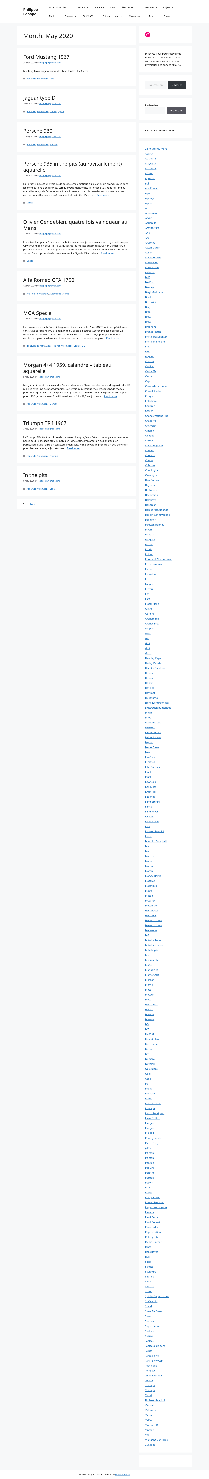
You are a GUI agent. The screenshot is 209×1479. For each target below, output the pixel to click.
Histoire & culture (155, 668)
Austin (149, 252)
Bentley (149, 287)
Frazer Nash (152, 603)
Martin (149, 866)
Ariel (147, 232)
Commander (71, 16)
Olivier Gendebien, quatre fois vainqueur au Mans (75, 224)
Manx (148, 846)
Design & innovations (157, 514)
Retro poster (152, 1237)
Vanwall (149, 1405)
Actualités (150, 168)
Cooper (149, 450)
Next (34, 504)
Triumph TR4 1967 (44, 423)
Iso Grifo (150, 727)
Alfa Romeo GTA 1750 (48, 279)
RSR (147, 1256)
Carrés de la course (156, 386)
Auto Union (151, 262)
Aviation (150, 272)
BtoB (112, 7)
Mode (148, 965)
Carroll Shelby (153, 391)
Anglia (148, 218)
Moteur (149, 994)
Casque (149, 396)
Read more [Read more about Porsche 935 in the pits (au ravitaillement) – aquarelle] (103, 195)
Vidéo (148, 1420)
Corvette (150, 455)
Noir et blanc (152, 1039)
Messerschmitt (153, 920)
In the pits (35, 475)
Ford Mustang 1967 (46, 56)
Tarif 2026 (91, 16)
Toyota (149, 1380)
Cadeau (149, 361)
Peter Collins (152, 1118)
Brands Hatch (153, 331)
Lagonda (150, 796)
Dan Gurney (152, 480)
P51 (147, 1083)
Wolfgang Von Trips (156, 1439)
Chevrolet (150, 425)
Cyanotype (151, 475)
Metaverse (151, 930)
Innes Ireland (153, 722)
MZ (147, 1029)
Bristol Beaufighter (156, 336)
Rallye (148, 1192)
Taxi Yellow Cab (154, 1360)
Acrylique (150, 163)
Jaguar (61, 111)
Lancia (149, 806)
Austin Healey (153, 257)
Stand (148, 1306)
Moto (148, 999)
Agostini (150, 178)
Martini (149, 871)
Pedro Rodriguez (154, 1113)
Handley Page (153, 658)
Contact (171, 16)
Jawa (148, 752)
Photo (55, 16)
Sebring (149, 1276)
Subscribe (177, 85)
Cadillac (149, 366)
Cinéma (149, 430)
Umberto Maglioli (155, 1400)
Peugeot (150, 1123)
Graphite (150, 628)
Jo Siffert (150, 762)
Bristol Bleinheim (155, 341)
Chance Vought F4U (156, 415)
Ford (52, 78)
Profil (148, 1187)
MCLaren (150, 900)
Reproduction (153, 1232)
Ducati (149, 544)
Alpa (147, 193)
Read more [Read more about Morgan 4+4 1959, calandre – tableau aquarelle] (110, 396)
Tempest (150, 1370)
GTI (147, 638)
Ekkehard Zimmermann (158, 559)
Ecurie (148, 549)
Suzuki (149, 1336)
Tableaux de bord (155, 1345)
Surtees (149, 1331)
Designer (150, 519)
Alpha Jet (150, 198)
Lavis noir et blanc (61, 7)
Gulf (147, 643)
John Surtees (152, 767)
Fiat (147, 594)
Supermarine (152, 1326)
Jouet (148, 777)
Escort (148, 569)
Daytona (150, 485)
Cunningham (152, 470)
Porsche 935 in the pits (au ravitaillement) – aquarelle (74, 166)
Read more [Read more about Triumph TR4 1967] (73, 448)
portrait (149, 1177)
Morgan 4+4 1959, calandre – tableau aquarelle (67, 367)
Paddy (148, 1088)
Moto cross (151, 1004)
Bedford (149, 282)
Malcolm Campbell (156, 841)
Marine (149, 861)
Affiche (149, 173)
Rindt (148, 1247)
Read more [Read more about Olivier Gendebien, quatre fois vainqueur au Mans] (107, 253)
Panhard (150, 1093)
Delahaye (150, 500)
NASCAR (150, 1034)
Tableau (149, 1341)
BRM (148, 346)
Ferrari (149, 589)
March (148, 851)
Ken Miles (150, 786)
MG (83, 345)
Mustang (150, 1014)
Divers (30, 202)
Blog (147, 307)
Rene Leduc (151, 1227)
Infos (148, 717)
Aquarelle (99, 7)
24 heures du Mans (36, 345)
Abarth (149, 153)
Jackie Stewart (153, 737)
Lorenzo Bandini (154, 831)
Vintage (149, 1430)
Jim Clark (150, 757)
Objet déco (151, 1068)
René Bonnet (152, 1222)
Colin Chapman (154, 445)
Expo (155, 16)
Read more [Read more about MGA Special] (112, 338)
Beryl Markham (154, 292)
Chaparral (150, 420)
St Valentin (151, 1301)
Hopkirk (149, 683)
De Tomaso (151, 490)
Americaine (151, 213)
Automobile (42, 78)
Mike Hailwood (153, 940)
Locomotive (152, 821)
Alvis (147, 208)
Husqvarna (151, 697)
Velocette (150, 1410)
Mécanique (151, 910)
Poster (149, 1182)
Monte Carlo (152, 974)
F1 (146, 579)
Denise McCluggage (156, 509)
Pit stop (149, 1153)
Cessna (149, 410)
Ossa (148, 1078)
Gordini (149, 613)
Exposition (151, 574)
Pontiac (149, 1162)
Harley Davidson (154, 663)
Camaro (149, 376)
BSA (147, 351)
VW (147, 1435)
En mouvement (154, 564)
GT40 (148, 633)
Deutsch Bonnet (154, 524)
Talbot (148, 1350)
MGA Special (38, 312)
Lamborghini (152, 801)
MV (147, 1024)
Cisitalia (149, 435)
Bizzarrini (150, 302)
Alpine (148, 203)
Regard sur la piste (156, 1207)
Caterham (151, 401)
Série (148, 1281)
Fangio (149, 584)
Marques (152, 7)
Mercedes (150, 915)
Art (58, 345)
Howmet (150, 692)
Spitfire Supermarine (157, 1296)
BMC (148, 312)
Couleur (84, 7)
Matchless (151, 885)
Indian (149, 712)
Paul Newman (153, 1103)
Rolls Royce (151, 1251)
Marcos (149, 856)
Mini (147, 955)
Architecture (152, 227)
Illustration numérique (158, 707)
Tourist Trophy (153, 1375)
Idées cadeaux (131, 7)
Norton (149, 1049)
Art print (150, 242)
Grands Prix (152, 623)
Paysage (150, 1108)
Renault (149, 1212)
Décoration (137, 16)
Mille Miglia (151, 950)
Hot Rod (150, 688)
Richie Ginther (153, 1242)
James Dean (152, 747)
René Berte (151, 1217)
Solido (148, 1291)
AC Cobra (150, 158)
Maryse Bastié (153, 876)
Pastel (148, 1098)
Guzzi (148, 653)
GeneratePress (122, 1474)
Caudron (150, 406)
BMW (148, 316)
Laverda (149, 816)
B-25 (147, 277)
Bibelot (149, 297)
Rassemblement (154, 1202)
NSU (147, 1054)
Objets (169, 7)
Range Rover (152, 1197)
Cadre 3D (150, 371)
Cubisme (150, 465)
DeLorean (150, 504)
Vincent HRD (152, 1425)
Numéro (150, 1059)
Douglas (150, 534)
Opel (148, 1073)
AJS (147, 183)
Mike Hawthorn (154, 945)
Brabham (150, 326)
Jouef (148, 772)
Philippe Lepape (30, 11)
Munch (149, 1009)
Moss (148, 989)
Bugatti (149, 356)
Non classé (151, 1044)
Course (53, 111)
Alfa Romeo (32, 293)
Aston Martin (152, 247)
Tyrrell (148, 1395)
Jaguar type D (39, 97)
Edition (30, 260)
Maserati (150, 880)
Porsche (53, 144)
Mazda (149, 895)
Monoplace (151, 969)
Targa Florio (152, 1355)
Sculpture (150, 1271)
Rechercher (151, 105)
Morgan (53, 403)
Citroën (149, 440)
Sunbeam (150, 1321)
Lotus (148, 836)
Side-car (149, 1286)
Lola (147, 826)
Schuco (149, 1266)
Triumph (54, 456)
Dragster (150, 539)
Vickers (149, 1415)
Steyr (148, 1316)
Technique (151, 1365)
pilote (148, 1148)
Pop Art (149, 1167)
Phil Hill (149, 1133)
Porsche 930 (37, 130)
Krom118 (150, 791)
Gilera (148, 608)
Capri (148, 381)
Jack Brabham (153, 732)
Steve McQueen (154, 1311)
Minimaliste (152, 960)
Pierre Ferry (152, 1143)
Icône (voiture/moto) (157, 702)
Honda (149, 673)
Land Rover (151, 811)
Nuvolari (150, 1063)
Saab (148, 1261)
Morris (149, 984)
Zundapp (150, 1444)
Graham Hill (152, 618)
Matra (148, 890)
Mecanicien (151, 905)
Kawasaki (150, 782)
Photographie (153, 1138)
